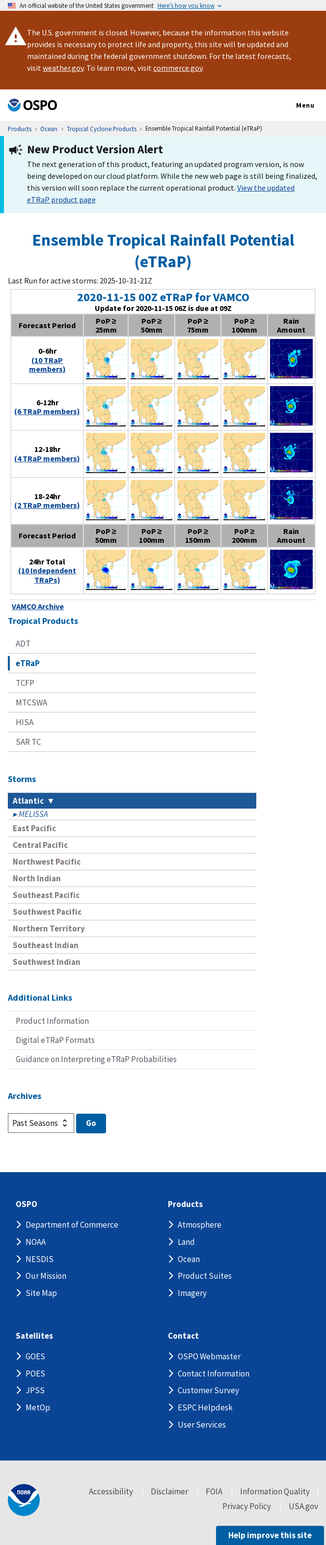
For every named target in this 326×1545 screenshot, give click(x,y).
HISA (24, 722)
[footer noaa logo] (24, 1500)
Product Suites (205, 1275)
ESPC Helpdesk (205, 1407)
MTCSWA (31, 702)
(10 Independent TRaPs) (47, 574)
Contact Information (213, 1373)
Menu (294, 105)
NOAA (36, 1241)
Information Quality (275, 1491)
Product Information (52, 1020)
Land (186, 1241)
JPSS (35, 1390)
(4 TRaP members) (47, 458)
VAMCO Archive (38, 606)
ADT (23, 643)
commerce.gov (177, 68)
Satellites (34, 1336)
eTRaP (28, 663)
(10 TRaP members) (47, 364)
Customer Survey (208, 1390)
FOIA (214, 1491)
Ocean (189, 1259)
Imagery (192, 1293)
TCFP (25, 682)
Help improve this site (270, 1535)
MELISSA (33, 814)
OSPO (26, 1204)
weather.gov (63, 68)
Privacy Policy (246, 1506)
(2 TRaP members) (47, 505)
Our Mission (46, 1275)
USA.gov (303, 1506)
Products (185, 1204)
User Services (202, 1424)
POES (35, 1373)
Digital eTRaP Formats (55, 1040)
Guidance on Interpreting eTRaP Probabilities (96, 1059)
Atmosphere (199, 1224)
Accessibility (111, 1491)
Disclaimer (169, 1491)
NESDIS (40, 1259)
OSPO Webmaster (209, 1356)
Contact (183, 1336)
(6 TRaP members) (47, 411)
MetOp (38, 1407)
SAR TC (28, 741)
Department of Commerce (72, 1224)
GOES (35, 1356)
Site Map (41, 1293)
